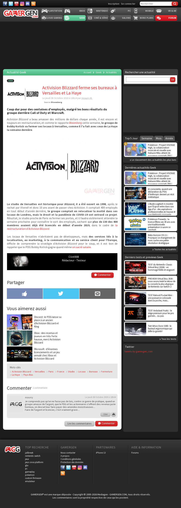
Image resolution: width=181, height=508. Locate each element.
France (60, 371)
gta (26, 465)
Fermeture (106, 371)
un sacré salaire (81, 247)
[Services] (33, 4)
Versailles (40, 371)
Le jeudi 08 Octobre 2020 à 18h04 (100, 397)
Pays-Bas (28, 374)
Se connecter (128, 3)
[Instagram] (22, 4)
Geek (82, 17)
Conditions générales (71, 459)
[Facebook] (5, 4)
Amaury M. (86, 98)
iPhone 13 (101, 452)
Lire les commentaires (79, 423)
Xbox (82, 10)
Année (169, 138)
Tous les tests (168, 338)
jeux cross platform (34, 462)
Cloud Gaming (53, 17)
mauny (29, 397)
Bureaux (93, 371)
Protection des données (72, 462)
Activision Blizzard (21, 371)
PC (129, 10)
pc (26, 468)
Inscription (113, 3)
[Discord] (28, 4)
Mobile (149, 10)
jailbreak (29, 452)
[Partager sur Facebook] (25, 294)
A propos (65, 455)
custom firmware (33, 478)
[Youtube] (16, 4)
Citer (105, 414)
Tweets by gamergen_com (138, 351)
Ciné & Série (101, 17)
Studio (71, 371)
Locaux (82, 371)
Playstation (55, 10)
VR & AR (172, 10)
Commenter (104, 274)
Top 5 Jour (131, 138)
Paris (51, 371)
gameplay (30, 471)
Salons (126, 17)
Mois (159, 138)
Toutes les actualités (165, 249)
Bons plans (146, 17)
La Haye (16, 374)
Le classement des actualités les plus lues (154, 159)
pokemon (29, 474)
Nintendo (102, 10)
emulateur (30, 481)
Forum (172, 17)
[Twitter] (11, 4)
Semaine (147, 138)
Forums (135, 452)
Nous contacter (68, 452)
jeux (27, 459)
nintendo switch (32, 455)
